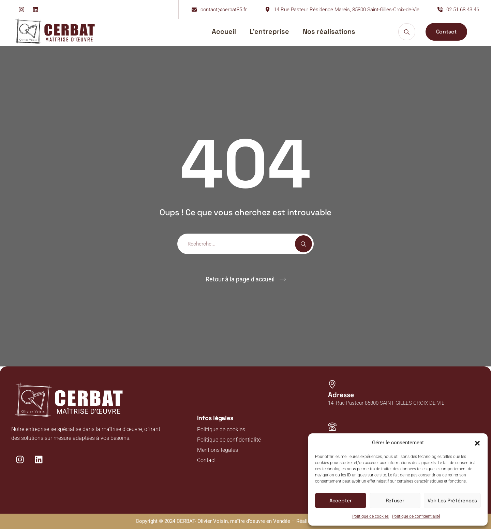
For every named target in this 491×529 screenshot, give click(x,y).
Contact (206, 460)
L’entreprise (269, 31)
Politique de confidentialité (416, 516)
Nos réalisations (329, 31)
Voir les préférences (452, 500)
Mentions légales (217, 450)
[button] (477, 442)
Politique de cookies (370, 516)
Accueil (224, 31)
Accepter (340, 500)
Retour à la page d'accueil (240, 279)
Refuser (395, 500)
